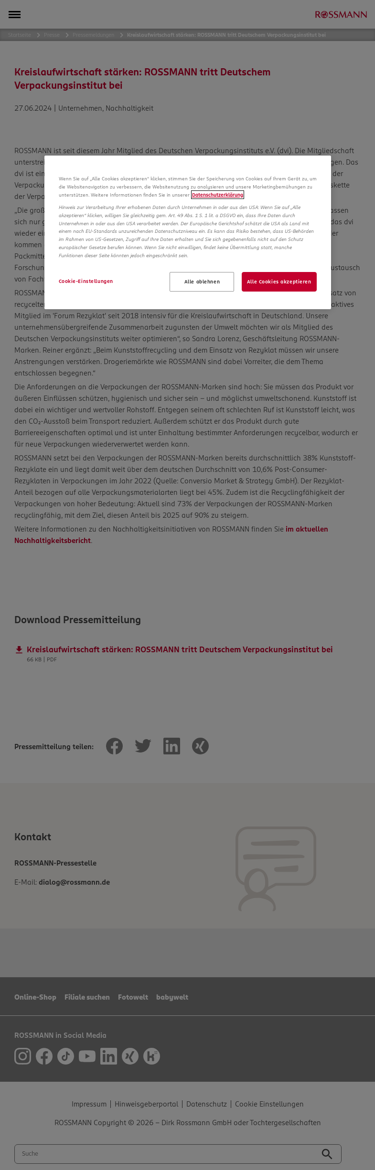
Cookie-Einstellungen (86, 281)
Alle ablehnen (202, 281)
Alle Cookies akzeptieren (279, 281)
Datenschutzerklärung (217, 194)
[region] (187, 233)
